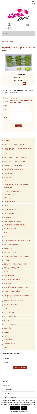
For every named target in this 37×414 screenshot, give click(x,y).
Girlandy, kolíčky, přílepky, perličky (16, 184)
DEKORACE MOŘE (9, 201)
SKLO (5, 309)
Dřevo (7, 181)
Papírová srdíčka (10, 194)
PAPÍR (6, 272)
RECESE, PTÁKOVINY (10, 305)
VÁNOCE (6, 332)
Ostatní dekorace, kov (12, 191)
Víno (5, 348)
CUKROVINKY (8, 173)
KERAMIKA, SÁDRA (10, 229)
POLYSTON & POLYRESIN (12, 279)
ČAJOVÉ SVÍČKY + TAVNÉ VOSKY (14, 169)
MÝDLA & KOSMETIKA (11, 244)
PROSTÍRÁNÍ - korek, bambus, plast (16, 287)
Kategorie (7, 34)
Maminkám (8, 248)
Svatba (6, 320)
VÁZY (5, 336)
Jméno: (5, 105)
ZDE (27, 412)
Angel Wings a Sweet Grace (14, 144)
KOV (5, 233)
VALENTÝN (7, 328)
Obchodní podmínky (10, 397)
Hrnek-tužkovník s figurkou (14, 225)
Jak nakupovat (8, 393)
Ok (24, 408)
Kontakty (6, 386)
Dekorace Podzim (10, 209)
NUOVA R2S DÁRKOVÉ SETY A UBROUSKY (17, 256)
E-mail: (5, 109)
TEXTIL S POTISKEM (10, 324)
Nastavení (15, 408)
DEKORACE (5, 41)
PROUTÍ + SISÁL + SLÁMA (12, 291)
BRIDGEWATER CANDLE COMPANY (15, 158)
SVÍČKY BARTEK (9, 313)
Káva (5, 237)
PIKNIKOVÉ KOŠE (9, 276)
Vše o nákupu (7, 389)
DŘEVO (6, 205)
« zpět (33, 45)
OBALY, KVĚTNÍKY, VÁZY (11, 268)
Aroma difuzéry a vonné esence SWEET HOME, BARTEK (18, 149)
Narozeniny (8, 260)
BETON (6, 154)
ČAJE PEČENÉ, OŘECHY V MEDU (14, 165)
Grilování (7, 217)
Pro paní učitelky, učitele (13, 301)
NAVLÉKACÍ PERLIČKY (11, 252)
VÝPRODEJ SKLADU (10, 344)
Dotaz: (5, 117)
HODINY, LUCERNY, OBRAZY (13, 221)
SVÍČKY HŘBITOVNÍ (10, 316)
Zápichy (12, 41)
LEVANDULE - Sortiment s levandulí (17, 240)
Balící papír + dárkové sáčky (14, 162)
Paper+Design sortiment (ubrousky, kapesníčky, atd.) (17, 296)
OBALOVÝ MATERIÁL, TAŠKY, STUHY (15, 264)
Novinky (7, 140)
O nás (5, 382)
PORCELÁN (7, 283)
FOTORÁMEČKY (9, 213)
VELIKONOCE (8, 340)
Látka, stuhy (9, 188)
